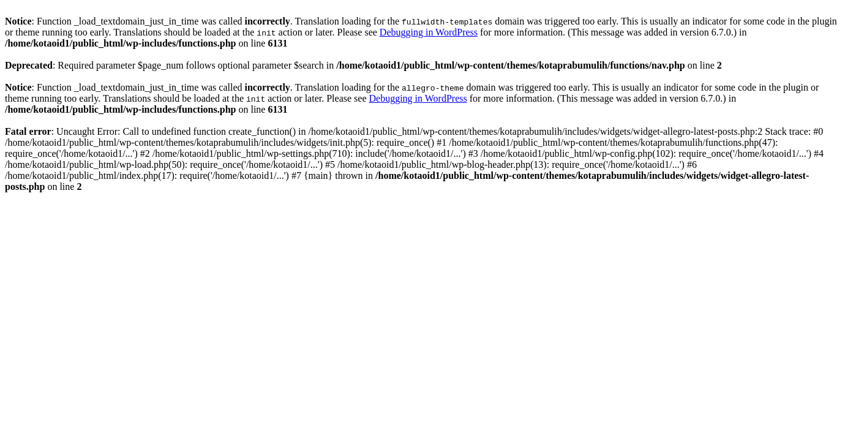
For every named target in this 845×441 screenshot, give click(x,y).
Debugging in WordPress (429, 32)
